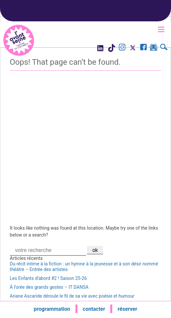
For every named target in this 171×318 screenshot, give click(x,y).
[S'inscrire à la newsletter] (153, 48)
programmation (52, 309)
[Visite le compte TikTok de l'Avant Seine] (111, 50)
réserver (127, 309)
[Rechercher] (164, 48)
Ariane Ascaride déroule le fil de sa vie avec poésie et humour (72, 296)
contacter (94, 309)
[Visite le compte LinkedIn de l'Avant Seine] (100, 50)
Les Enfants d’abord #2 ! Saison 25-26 (48, 278)
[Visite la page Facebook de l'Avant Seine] (143, 48)
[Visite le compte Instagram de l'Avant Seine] (122, 48)
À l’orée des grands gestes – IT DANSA (49, 287)
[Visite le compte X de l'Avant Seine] (133, 50)
